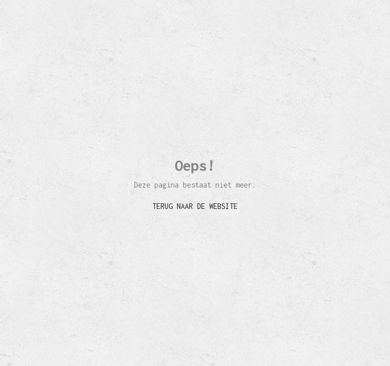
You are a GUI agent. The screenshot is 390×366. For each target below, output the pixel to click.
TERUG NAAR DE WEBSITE (195, 206)
